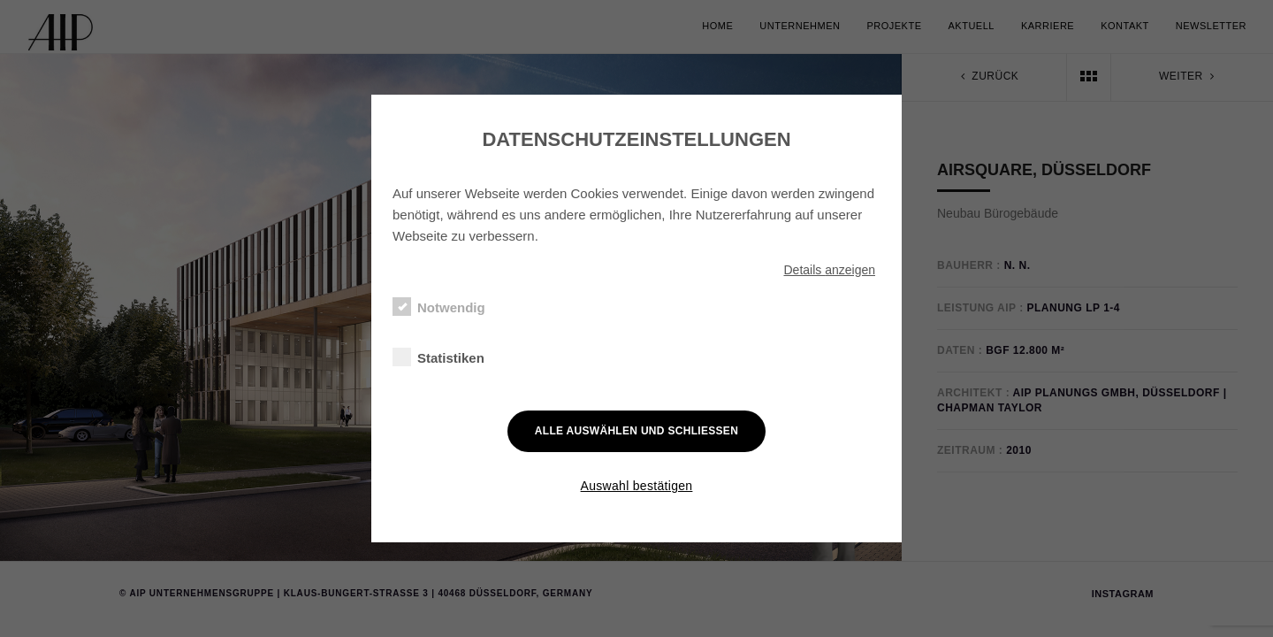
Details (829, 270)
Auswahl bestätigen (637, 486)
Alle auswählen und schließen (636, 431)
